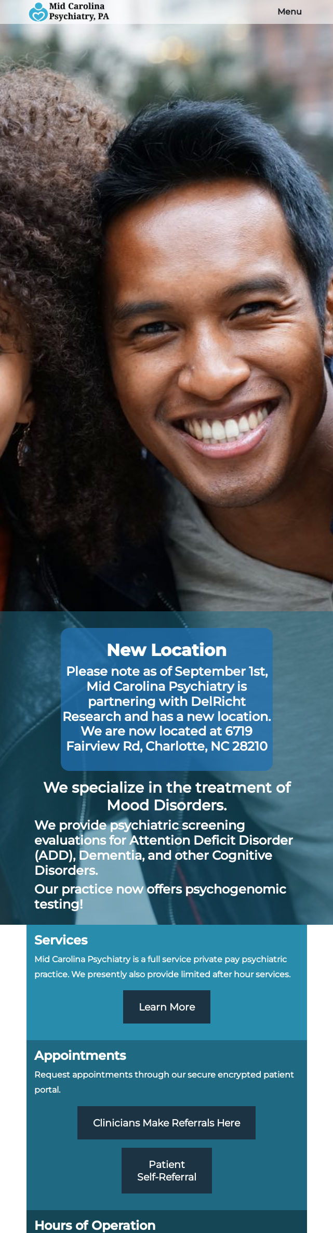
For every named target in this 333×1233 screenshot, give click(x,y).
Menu (289, 12)
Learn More (167, 1007)
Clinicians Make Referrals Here (166, 1123)
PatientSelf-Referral (166, 1170)
